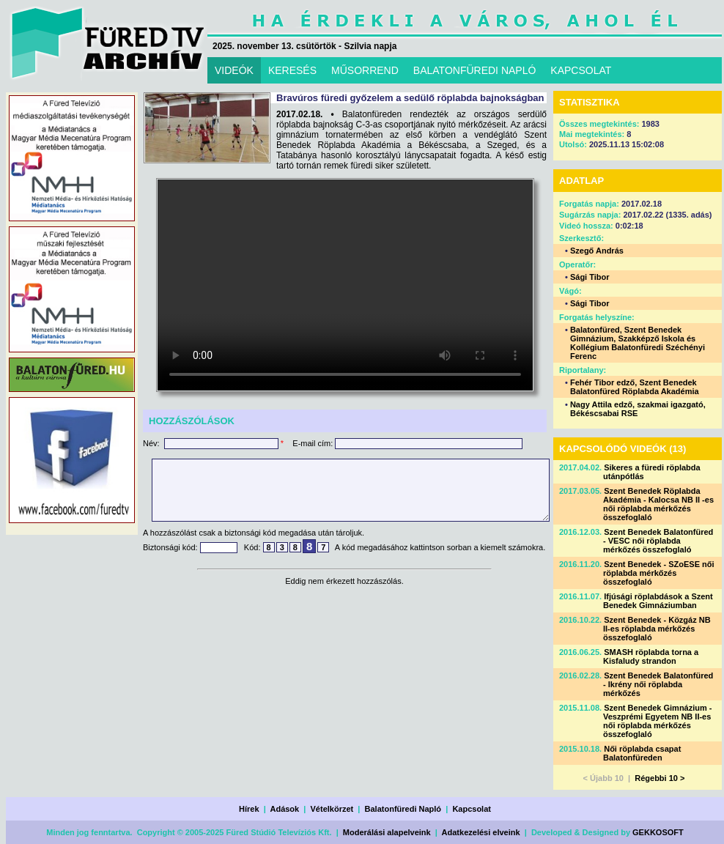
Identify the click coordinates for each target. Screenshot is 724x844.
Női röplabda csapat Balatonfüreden (642, 753)
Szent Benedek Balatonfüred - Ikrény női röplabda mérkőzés (658, 684)
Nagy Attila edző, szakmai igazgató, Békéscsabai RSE (638, 409)
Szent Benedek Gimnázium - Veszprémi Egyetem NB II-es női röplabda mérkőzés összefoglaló (657, 720)
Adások (284, 808)
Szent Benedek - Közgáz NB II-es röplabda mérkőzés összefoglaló (657, 628)
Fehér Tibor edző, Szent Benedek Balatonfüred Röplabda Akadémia (634, 387)
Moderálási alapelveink (387, 832)
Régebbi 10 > (659, 778)
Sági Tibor (590, 277)
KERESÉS (292, 70)
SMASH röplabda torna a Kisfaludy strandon (650, 656)
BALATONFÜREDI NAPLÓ (474, 70)
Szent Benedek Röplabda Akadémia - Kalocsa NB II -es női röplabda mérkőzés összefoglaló (658, 504)
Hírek (249, 808)
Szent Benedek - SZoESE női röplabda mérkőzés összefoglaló (658, 573)
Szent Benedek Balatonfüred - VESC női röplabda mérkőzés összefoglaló (658, 541)
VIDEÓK (234, 70)
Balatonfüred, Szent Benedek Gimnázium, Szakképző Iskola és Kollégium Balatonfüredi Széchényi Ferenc (637, 342)
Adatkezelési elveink (481, 832)
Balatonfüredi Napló (403, 808)
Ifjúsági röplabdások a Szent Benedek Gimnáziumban (658, 601)
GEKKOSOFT (658, 832)
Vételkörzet (332, 808)
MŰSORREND (365, 70)
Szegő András (597, 250)
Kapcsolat (471, 808)
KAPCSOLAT (580, 70)
